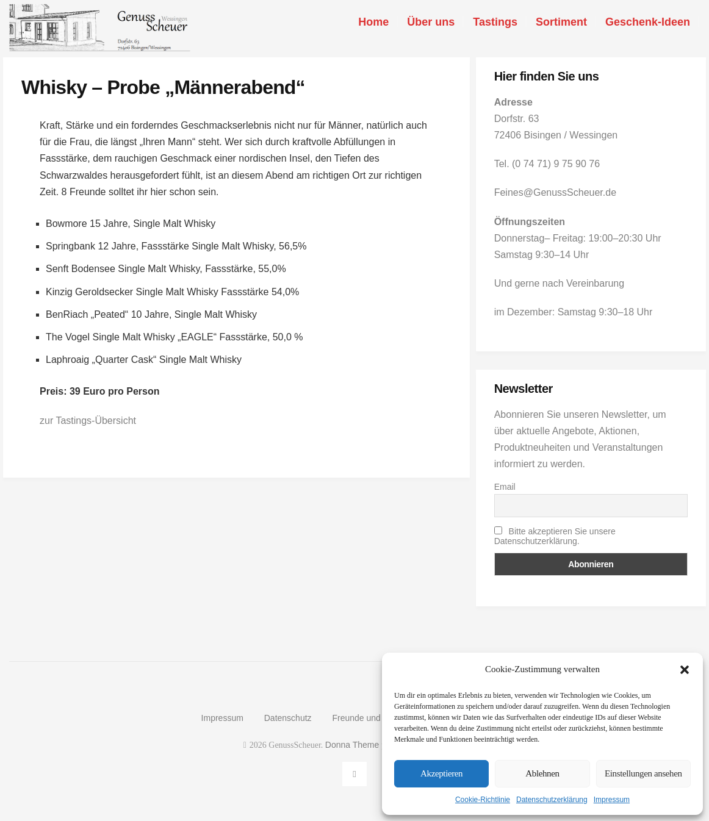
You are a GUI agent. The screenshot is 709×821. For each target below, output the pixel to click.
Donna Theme (353, 745)
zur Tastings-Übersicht (88, 420)
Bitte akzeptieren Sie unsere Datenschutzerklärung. (555, 536)
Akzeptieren (441, 773)
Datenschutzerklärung (552, 799)
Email (505, 487)
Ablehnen (542, 773)
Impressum (612, 799)
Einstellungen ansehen (643, 773)
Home (373, 22)
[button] (684, 670)
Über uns (431, 22)
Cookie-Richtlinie (482, 799)
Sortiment (561, 22)
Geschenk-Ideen (647, 22)
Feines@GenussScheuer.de (555, 192)
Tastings (495, 22)
